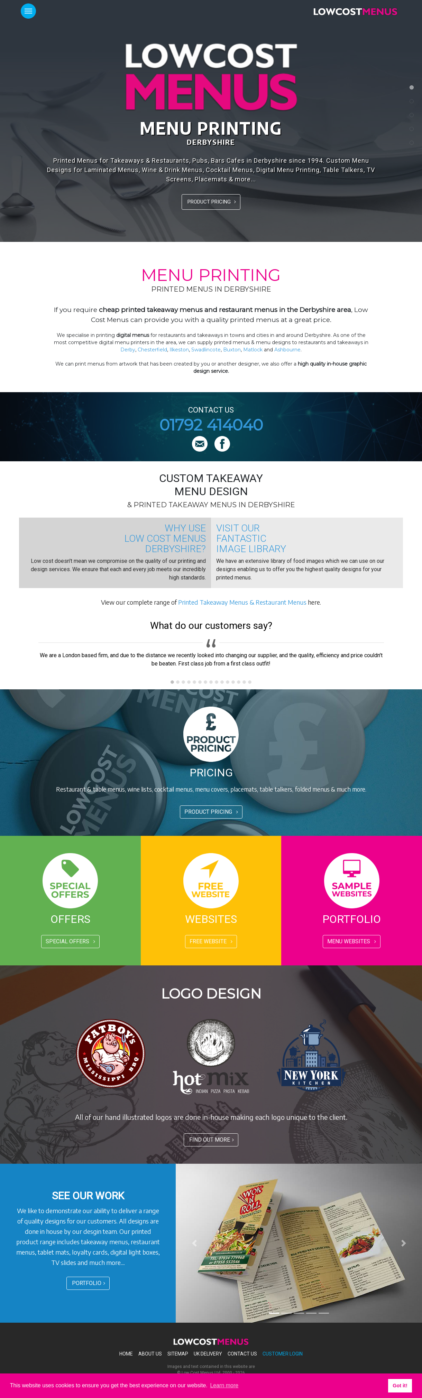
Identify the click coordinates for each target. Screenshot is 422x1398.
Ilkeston (179, 350)
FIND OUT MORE (211, 1139)
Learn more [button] (224, 1385)
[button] (194, 1243)
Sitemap (177, 1354)
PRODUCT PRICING (211, 202)
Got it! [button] (400, 1385)
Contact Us (242, 1354)
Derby (127, 350)
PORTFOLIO (88, 1283)
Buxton (232, 350)
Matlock (253, 350)
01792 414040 (211, 424)
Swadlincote (206, 350)
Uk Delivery (208, 1354)
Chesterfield (152, 350)
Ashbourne (287, 350)
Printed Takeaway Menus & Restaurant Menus (242, 602)
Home (126, 1354)
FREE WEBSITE (211, 941)
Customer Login (283, 1354)
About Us (150, 1354)
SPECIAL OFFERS (70, 941)
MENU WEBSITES (351, 941)
